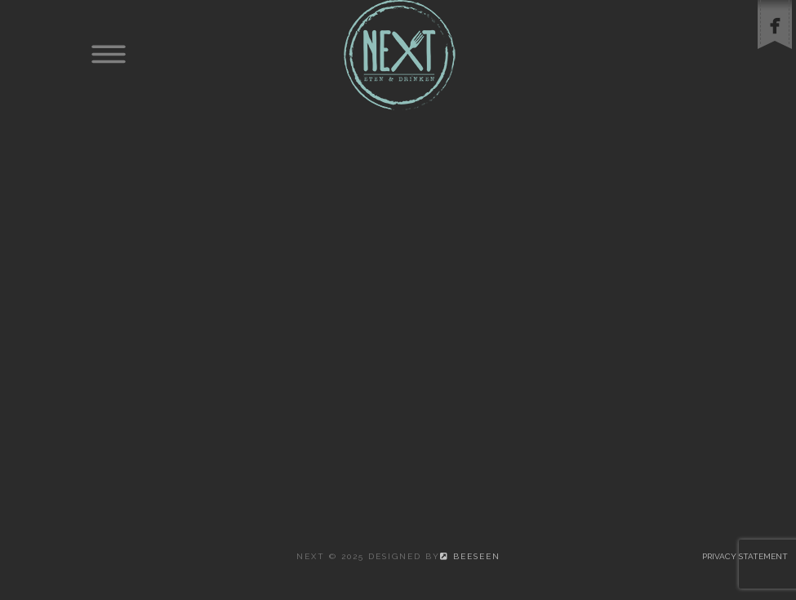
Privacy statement (745, 556)
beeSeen (470, 556)
